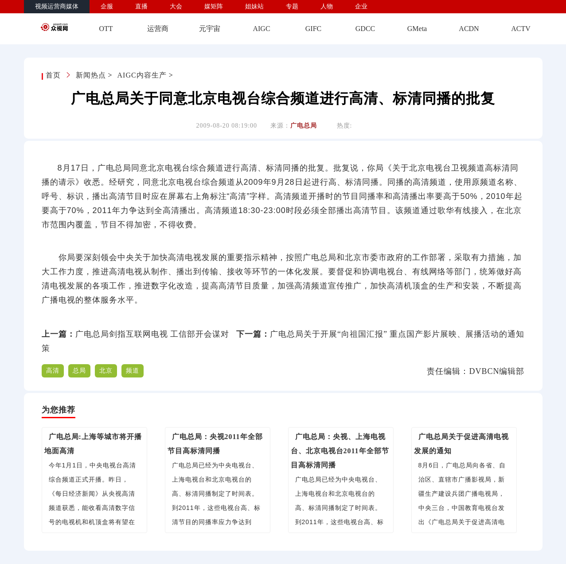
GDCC (365, 28)
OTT (106, 28)
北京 (106, 370)
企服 (107, 6)
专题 (292, 6)
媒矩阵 (213, 6)
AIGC (261, 28)
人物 (326, 6)
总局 (79, 370)
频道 (132, 370)
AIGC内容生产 (142, 75)
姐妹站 (254, 6)
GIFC (313, 28)
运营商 (157, 28)
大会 (176, 6)
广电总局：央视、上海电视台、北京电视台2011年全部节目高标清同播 (340, 451)
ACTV (521, 28)
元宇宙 (209, 28)
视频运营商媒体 (56, 6)
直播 (141, 6)
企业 (361, 6)
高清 (52, 370)
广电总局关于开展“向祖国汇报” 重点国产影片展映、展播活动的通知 (397, 334)
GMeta (417, 28)
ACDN (469, 28)
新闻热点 (91, 75)
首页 (54, 75)
